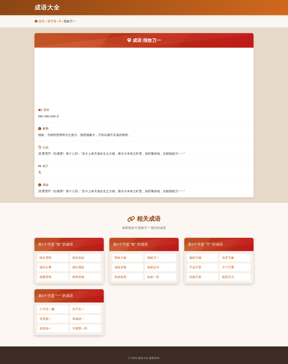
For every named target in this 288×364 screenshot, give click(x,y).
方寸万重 (228, 267)
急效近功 (153, 267)
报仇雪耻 (78, 267)
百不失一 (78, 309)
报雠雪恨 (45, 277)
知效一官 (153, 277)
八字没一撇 (47, 309)
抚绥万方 (228, 277)
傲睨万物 (195, 257)
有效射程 (120, 277)
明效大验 (120, 257)
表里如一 (45, 328)
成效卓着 (120, 267)
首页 (39, 21)
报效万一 (153, 257)
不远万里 (195, 267)
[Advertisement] (144, 76)
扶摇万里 (195, 277)
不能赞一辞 (79, 328)
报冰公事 (45, 267)
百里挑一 (45, 318)
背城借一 (78, 318)
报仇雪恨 (45, 257)
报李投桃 (78, 277)
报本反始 (78, 257)
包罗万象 (228, 257)
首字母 (51, 21)
